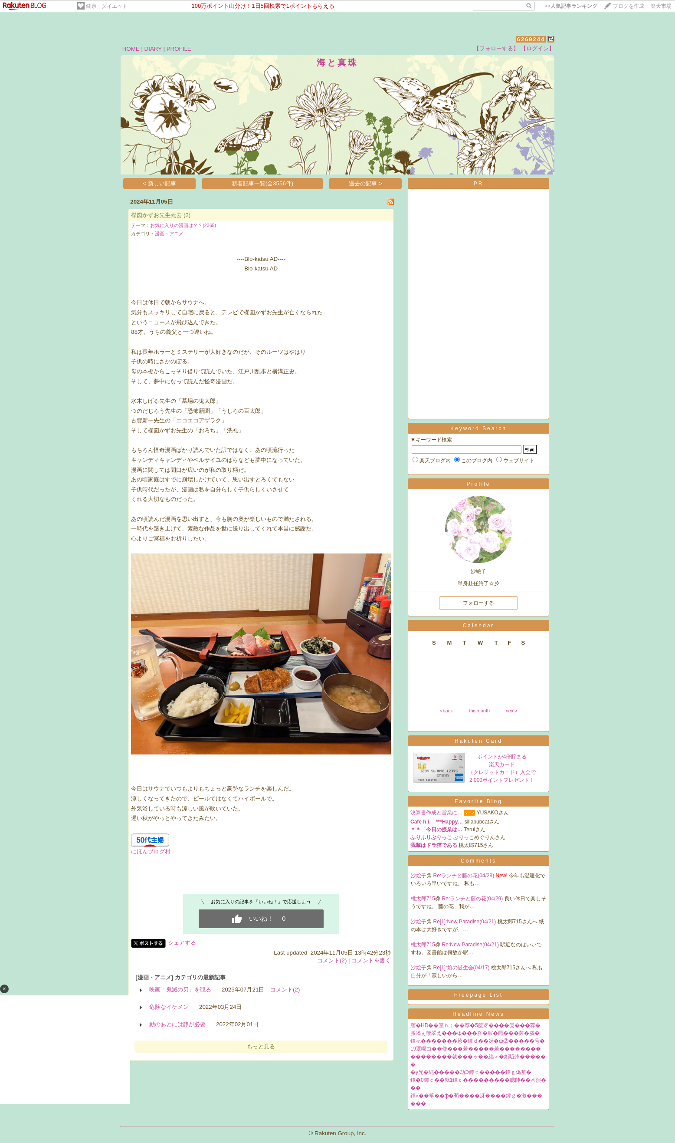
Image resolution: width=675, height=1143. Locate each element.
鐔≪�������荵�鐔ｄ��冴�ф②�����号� (477, 1041)
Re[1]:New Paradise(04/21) (465, 922)
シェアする (182, 942)
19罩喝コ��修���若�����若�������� (475, 1049)
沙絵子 (418, 876)
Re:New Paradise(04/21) (471, 945)
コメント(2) (332, 960)
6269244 (531, 39)
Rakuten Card (478, 741)
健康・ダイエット (107, 6)
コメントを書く (371, 960)
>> (570, 6)
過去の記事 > (365, 183)
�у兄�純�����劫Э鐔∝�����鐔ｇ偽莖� (470, 1072)
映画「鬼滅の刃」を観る (180, 989)
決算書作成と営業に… (436, 813)
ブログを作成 (628, 6)
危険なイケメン (169, 1007)
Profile (478, 484)
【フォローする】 (496, 48)
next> (512, 710)
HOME (131, 49)
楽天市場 (661, 6)
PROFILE (179, 49)
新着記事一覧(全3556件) (263, 183)
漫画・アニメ (169, 233)
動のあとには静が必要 (177, 1024)
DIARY (153, 49)
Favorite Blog (478, 801)
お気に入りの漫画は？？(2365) (183, 225)
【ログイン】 (537, 48)
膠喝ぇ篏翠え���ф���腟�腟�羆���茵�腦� (475, 1033)
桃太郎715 (423, 899)
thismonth (479, 710)
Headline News (478, 1014)
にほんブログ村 (150, 851)
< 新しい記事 (160, 183)
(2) (186, 215)
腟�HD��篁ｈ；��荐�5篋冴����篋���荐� (475, 1025)
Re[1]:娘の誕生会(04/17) (462, 968)
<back (446, 710)
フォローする (478, 603)
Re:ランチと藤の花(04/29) (464, 876)
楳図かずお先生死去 (156, 215)
